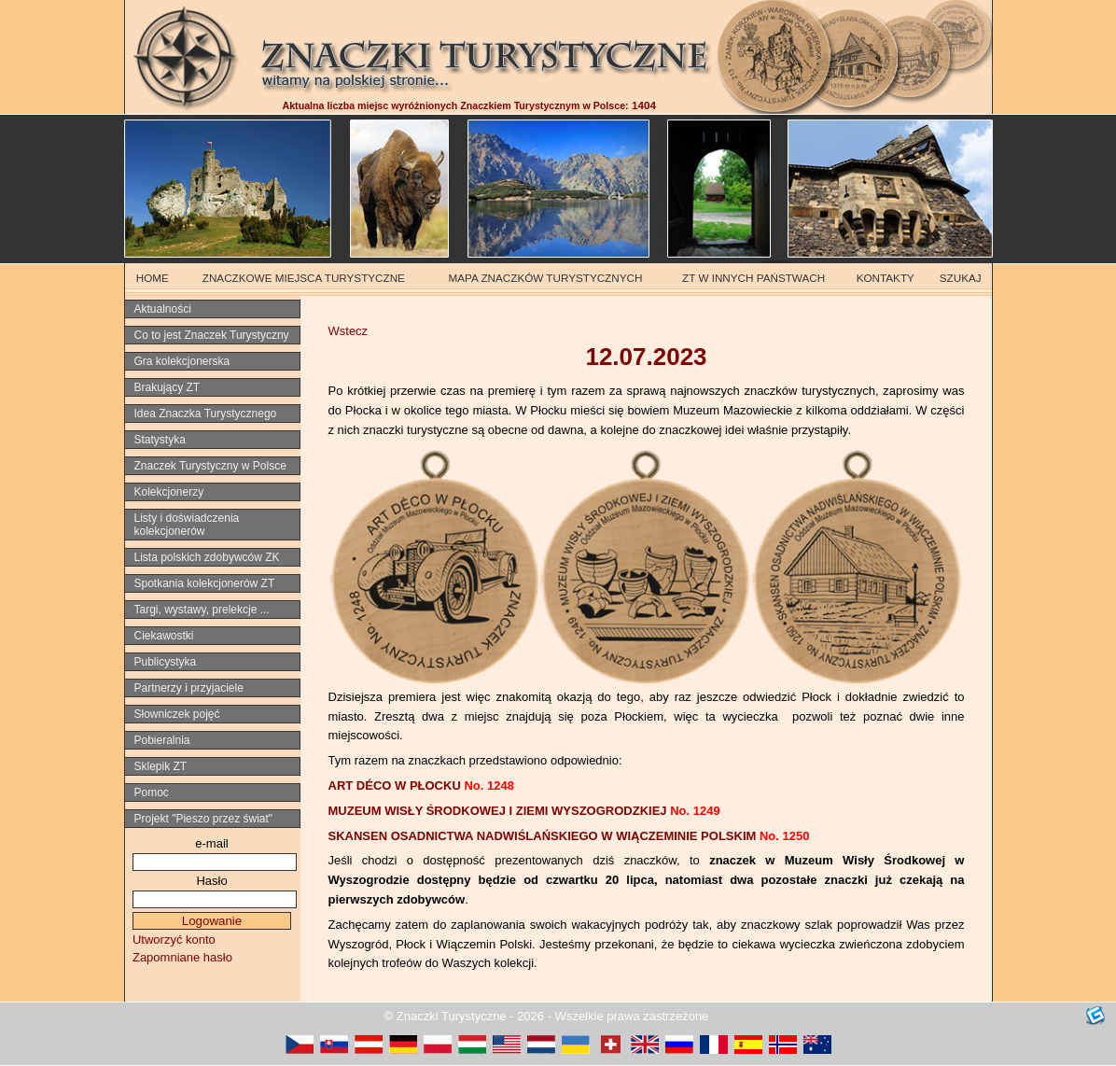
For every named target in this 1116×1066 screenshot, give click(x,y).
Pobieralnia (162, 740)
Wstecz (348, 331)
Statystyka (160, 439)
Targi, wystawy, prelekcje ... (202, 609)
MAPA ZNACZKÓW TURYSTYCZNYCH (546, 278)
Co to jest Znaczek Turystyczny (211, 335)
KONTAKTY (885, 278)
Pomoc (151, 792)
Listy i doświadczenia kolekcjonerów (187, 525)
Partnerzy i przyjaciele (189, 687)
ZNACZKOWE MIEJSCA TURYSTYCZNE (303, 278)
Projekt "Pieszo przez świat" (203, 818)
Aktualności (162, 309)
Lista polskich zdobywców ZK (207, 557)
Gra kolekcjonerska (182, 361)
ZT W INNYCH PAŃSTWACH (753, 278)
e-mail (211, 843)
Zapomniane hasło (182, 957)
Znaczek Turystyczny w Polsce (210, 465)
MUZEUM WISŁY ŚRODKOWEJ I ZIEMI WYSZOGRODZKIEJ (524, 811)
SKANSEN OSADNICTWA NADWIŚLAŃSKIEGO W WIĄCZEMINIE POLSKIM (569, 836)
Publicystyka (165, 661)
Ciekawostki (164, 635)
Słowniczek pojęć (177, 714)
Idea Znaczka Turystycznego (205, 413)
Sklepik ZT (161, 766)
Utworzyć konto (174, 940)
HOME (152, 278)
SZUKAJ (961, 278)
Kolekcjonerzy (169, 491)
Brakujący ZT (167, 387)
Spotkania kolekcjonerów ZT (204, 583)
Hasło (211, 881)
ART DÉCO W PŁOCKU (421, 785)
